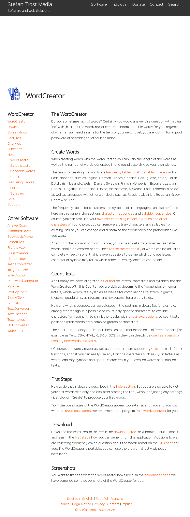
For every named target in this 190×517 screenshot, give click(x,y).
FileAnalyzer (17, 247)
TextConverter (18, 308)
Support (14, 204)
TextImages (16, 319)
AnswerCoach (18, 225)
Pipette (13, 286)
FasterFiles (16, 242)
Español (102, 499)
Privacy (99, 504)
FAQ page (166, 443)
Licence (64, 504)
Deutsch (73, 499)
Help (11, 155)
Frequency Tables (21, 182)
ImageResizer (18, 270)
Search (174, 4)
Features (14, 138)
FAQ (11, 199)
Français (117, 499)
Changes (14, 143)
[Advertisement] (95, 46)
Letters (15, 188)
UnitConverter (18, 325)
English (87, 499)
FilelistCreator (18, 253)
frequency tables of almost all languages (136, 172)
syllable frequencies (157, 213)
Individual (119, 4)
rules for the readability (124, 249)
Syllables (17, 193)
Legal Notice (81, 504)
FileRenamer (17, 259)
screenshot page (158, 475)
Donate (138, 4)
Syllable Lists (20, 165)
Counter (16, 177)
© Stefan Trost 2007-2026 (95, 510)
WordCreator (17, 121)
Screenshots (17, 132)
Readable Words (22, 171)
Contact (156, 4)
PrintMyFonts (18, 292)
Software (99, 4)
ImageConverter (20, 264)
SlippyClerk (16, 297)
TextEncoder (17, 314)
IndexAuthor (17, 275)
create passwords (77, 411)
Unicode (157, 349)
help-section (125, 386)
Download (15, 127)
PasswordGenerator (23, 281)
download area (125, 432)
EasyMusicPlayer (20, 236)
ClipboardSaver (19, 231)
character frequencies (118, 213)
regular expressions (142, 316)
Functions (15, 149)
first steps (82, 437)
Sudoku (13, 303)
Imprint (127, 504)
